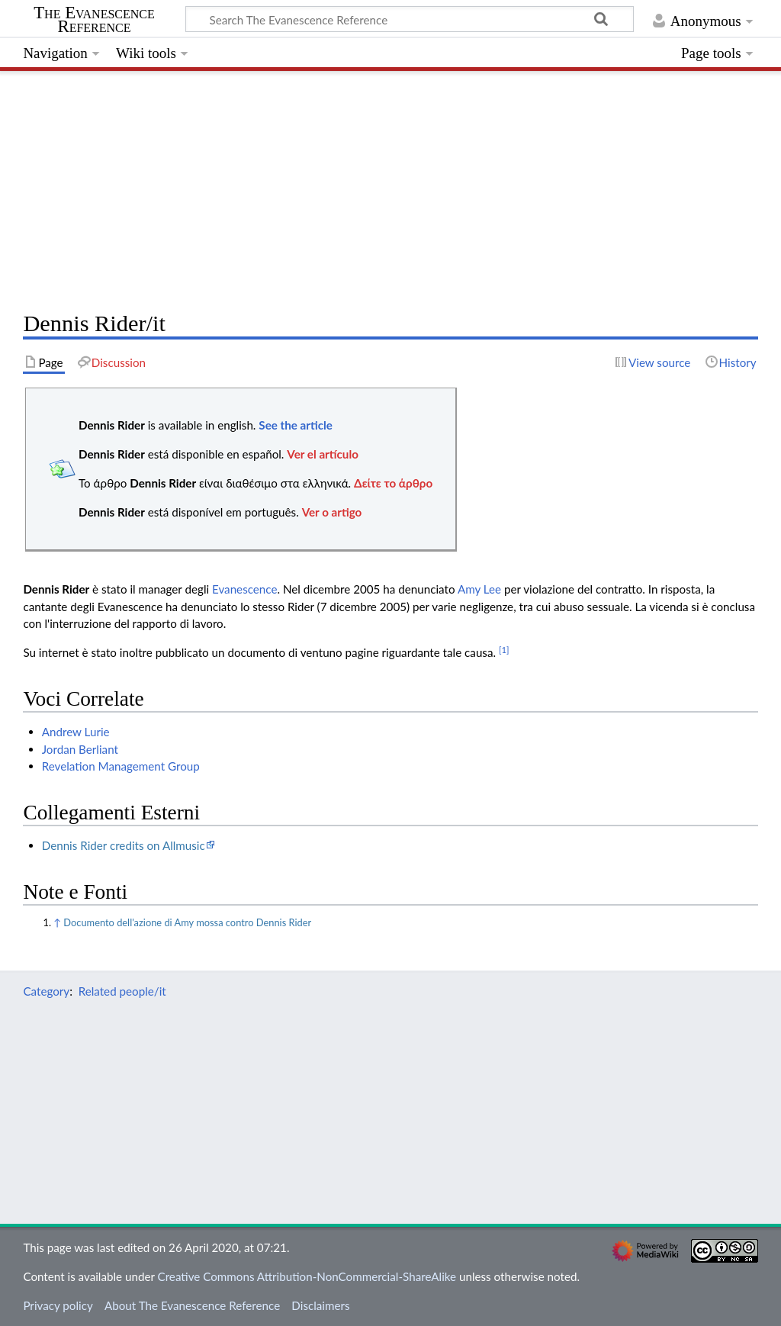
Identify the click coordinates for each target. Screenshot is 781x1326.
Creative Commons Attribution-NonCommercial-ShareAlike (307, 1276)
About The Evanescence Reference (192, 1305)
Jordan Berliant (80, 749)
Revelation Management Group (121, 766)
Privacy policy (57, 1305)
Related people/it (122, 991)
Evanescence (244, 589)
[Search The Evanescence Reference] (409, 19)
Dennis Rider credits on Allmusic (123, 845)
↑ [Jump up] (57, 922)
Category (46, 991)
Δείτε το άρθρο (393, 483)
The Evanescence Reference (94, 20)
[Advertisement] (390, 187)
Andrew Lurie (76, 732)
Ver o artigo (332, 512)
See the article (296, 425)
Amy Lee (479, 589)
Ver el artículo (322, 454)
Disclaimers (320, 1305)
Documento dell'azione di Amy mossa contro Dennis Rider (187, 922)
